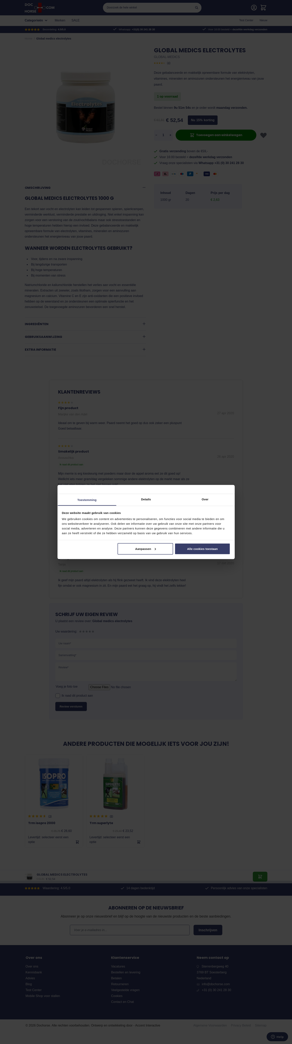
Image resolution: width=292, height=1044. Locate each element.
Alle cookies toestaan (202, 548)
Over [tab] (205, 499)
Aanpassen (145, 548)
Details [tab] (146, 499)
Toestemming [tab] (87, 500)
